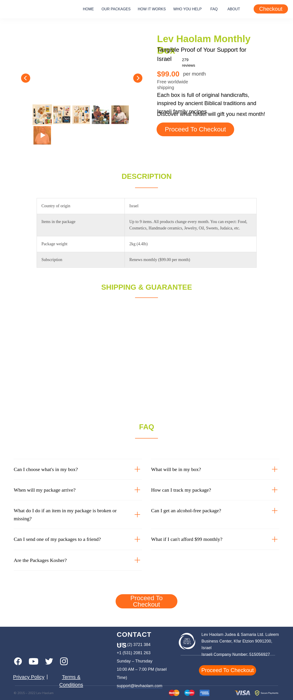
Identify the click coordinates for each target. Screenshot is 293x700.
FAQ (214, 9)
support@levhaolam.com (139, 686)
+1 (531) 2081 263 (134, 653)
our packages (116, 9)
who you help (187, 9)
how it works (152, 9)
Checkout (270, 9)
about (233, 9)
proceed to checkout (195, 129)
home (88, 9)
